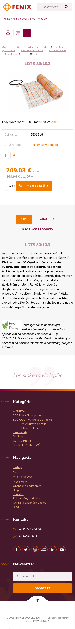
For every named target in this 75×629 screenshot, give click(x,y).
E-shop (17, 467)
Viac (55, 122)
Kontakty (42, 19)
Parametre (46, 219)
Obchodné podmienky (27, 486)
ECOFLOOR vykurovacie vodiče (32, 420)
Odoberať (42, 588)
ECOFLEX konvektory (26, 428)
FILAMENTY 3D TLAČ (26, 445)
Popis (24, 219)
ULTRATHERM (22, 441)
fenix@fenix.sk (28, 536)
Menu (27, 33)
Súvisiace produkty (37, 229)
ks (13, 186)
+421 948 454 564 (30, 529)
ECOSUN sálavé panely (28, 415)
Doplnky (18, 436)
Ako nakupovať (19, 19)
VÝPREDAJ (20, 411)
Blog (32, 19)
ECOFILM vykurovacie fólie (29, 424)
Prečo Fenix (20, 482)
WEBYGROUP (41, 621)
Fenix (7, 19)
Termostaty (20, 432)
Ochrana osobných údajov (29, 503)
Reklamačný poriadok (44, 145)
